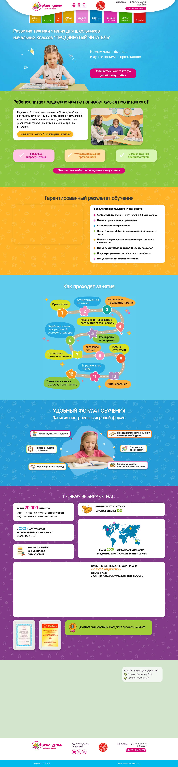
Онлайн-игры (35, 19)
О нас (58, 19)
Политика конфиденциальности (128, 763)
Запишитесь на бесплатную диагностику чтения (89, 170)
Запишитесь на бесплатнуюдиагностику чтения (113, 73)
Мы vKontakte (84, 5)
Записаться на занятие (135, 8)
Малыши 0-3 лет (68, 19)
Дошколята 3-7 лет (82, 19)
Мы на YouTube (74, 5)
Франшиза (140, 20)
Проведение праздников (110, 19)
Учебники (48, 20)
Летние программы (125, 19)
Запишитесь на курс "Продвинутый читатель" (45, 134)
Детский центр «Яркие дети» (47, 745)
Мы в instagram (79, 5)
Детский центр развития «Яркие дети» (47, 6)
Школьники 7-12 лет (96, 19)
